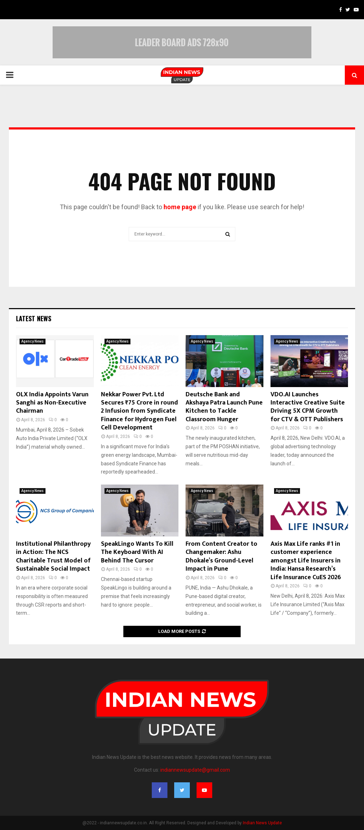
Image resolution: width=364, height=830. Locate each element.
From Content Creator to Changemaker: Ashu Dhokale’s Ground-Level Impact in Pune (221, 556)
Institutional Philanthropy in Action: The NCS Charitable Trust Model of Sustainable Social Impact (53, 556)
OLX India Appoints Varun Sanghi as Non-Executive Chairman (52, 403)
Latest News (33, 318)
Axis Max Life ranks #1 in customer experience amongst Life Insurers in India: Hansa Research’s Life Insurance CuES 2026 (306, 561)
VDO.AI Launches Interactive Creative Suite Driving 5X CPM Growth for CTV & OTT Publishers (308, 407)
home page (180, 207)
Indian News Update (262, 822)
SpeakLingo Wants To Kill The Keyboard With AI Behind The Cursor (137, 552)
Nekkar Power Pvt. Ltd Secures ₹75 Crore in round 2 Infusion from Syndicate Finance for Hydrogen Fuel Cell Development (139, 411)
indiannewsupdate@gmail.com (195, 770)
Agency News (32, 341)
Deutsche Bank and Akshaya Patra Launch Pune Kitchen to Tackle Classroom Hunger (224, 407)
